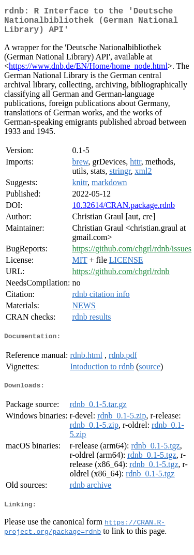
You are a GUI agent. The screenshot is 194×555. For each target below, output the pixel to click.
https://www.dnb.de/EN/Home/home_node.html (88, 72)
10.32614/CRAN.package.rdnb (123, 211)
